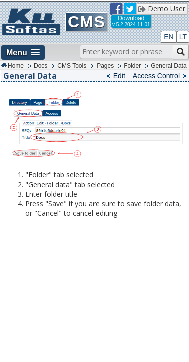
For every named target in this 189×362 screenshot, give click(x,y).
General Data (168, 65)
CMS (86, 22)
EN (168, 37)
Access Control (156, 76)
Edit (119, 76)
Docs (40, 65)
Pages (105, 65)
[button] (23, 52)
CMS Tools (71, 65)
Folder (132, 65)
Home (16, 65)
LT (183, 37)
